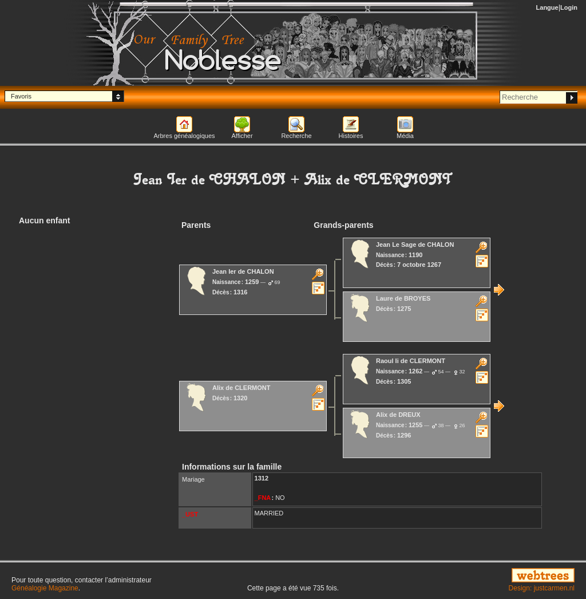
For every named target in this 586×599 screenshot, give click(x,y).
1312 (261, 478)
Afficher (241, 135)
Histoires (351, 135)
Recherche (296, 135)
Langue (547, 7)
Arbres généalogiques (184, 135)
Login (568, 7)
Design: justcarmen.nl (542, 588)
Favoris (21, 96)
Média (405, 135)
